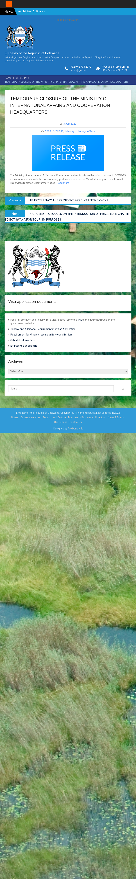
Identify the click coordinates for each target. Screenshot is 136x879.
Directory (100, 417)
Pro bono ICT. (75, 428)
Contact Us (75, 422)
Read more (63, 182)
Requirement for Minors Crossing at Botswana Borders (41, 334)
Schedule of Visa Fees (22, 340)
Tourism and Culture (54, 417)
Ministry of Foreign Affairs (80, 131)
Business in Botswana (80, 417)
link (80, 319)
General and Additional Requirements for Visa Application (43, 329)
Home (14, 417)
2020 (48, 131)
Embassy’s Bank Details (23, 345)
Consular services (30, 417)
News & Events (116, 417)
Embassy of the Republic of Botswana (32, 53)
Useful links (60, 422)
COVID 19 (58, 131)
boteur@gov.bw (78, 70)
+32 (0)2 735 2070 (81, 66)
